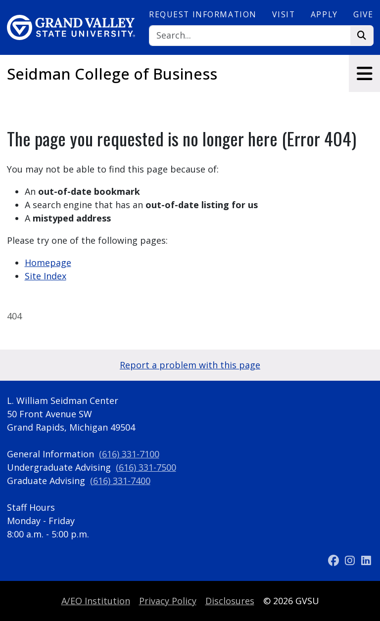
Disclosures (229, 601)
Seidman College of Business (112, 73)
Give (363, 14)
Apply (324, 14)
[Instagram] (351, 561)
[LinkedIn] (366, 561)
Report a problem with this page (190, 365)
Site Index (45, 276)
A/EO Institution (95, 601)
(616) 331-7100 (129, 454)
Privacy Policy (167, 601)
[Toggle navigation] (364, 73)
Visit (283, 14)
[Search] (250, 35)
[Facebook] (335, 561)
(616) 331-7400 (120, 481)
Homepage (48, 262)
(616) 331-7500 (146, 467)
